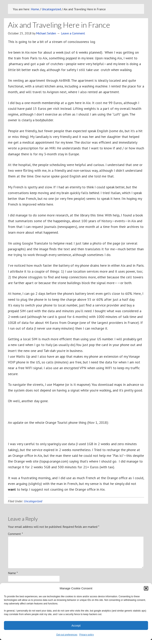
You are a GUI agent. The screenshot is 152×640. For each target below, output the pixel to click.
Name (13, 573)
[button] (146, 588)
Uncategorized (33, 501)
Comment (15, 534)
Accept (76, 625)
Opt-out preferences (66, 634)
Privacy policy (86, 634)
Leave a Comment (73, 33)
